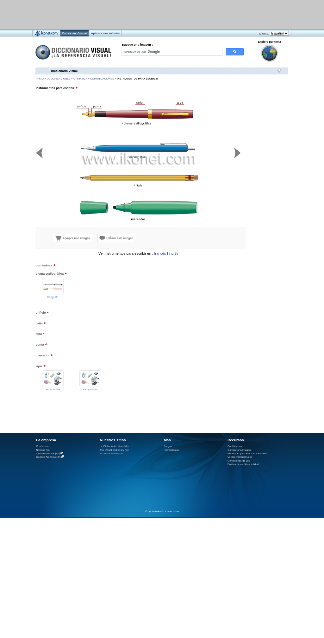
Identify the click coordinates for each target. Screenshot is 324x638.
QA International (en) (48, 453)
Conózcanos (43, 446)
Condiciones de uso (238, 460)
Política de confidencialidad (243, 464)
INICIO (40, 78)
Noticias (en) (43, 450)
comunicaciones (102, 78)
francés (160, 253)
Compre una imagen (239, 450)
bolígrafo (53, 297)
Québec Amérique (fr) (48, 457)
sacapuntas (53, 389)
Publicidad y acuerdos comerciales (247, 453)
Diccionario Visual (64, 71)
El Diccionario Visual (111, 453)
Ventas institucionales (239, 457)
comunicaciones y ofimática (67, 78)
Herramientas (171, 450)
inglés (173, 253)
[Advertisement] (250, 291)
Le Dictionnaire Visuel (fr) (114, 446)
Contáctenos (234, 446)
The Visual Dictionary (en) (114, 450)
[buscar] (171, 51)
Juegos (168, 446)
